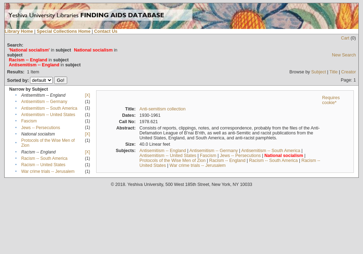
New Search (344, 55)
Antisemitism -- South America (49, 108)
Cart (345, 38)
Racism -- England (227, 160)
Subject (318, 71)
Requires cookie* (331, 100)
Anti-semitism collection (163, 109)
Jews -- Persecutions (40, 127)
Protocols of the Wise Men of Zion (173, 160)
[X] (87, 95)
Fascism (29, 121)
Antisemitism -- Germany (44, 101)
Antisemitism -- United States (48, 114)
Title (333, 71)
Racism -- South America (44, 158)
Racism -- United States (43, 164)
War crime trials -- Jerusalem (48, 171)
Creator (348, 71)
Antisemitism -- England (163, 150)
